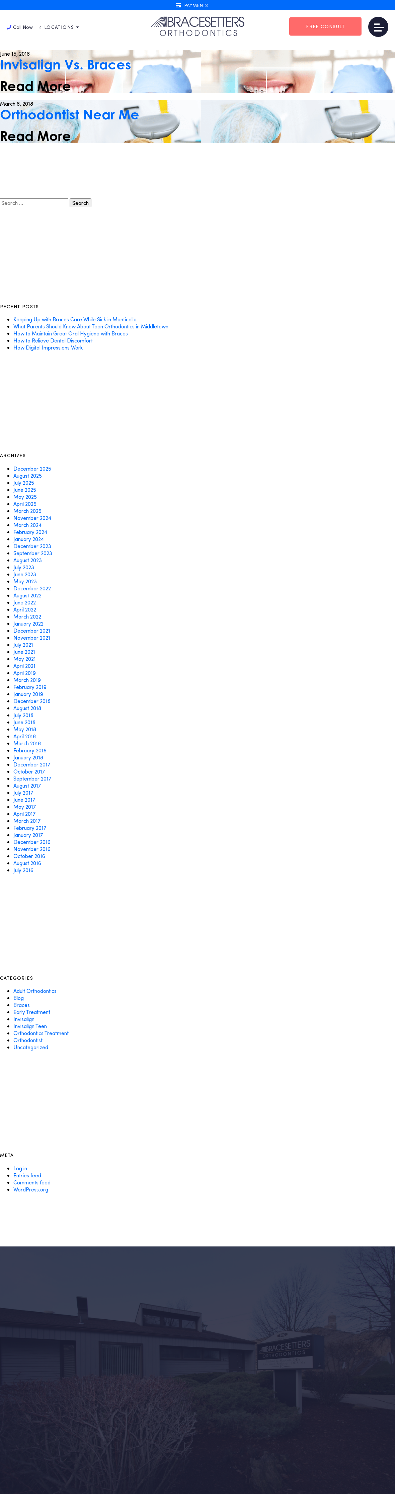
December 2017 (31, 764)
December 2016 (32, 841)
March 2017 (27, 820)
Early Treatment (31, 1011)
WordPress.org (30, 1189)
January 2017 (28, 834)
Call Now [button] (20, 27)
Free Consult (325, 26)
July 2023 (23, 567)
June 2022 (24, 602)
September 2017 (32, 778)
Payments (192, 5)
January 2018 (28, 757)
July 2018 (23, 714)
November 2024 (32, 517)
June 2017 (24, 799)
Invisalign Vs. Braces (65, 64)
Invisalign (23, 1018)
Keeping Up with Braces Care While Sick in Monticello (75, 319)
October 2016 (29, 855)
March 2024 (27, 524)
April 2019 (24, 672)
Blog (18, 997)
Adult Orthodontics (35, 990)
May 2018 (24, 729)
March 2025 (27, 510)
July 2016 (23, 869)
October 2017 (29, 771)
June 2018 (24, 722)
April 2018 (24, 736)
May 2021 (24, 658)
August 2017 (27, 785)
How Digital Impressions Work (48, 347)
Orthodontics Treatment (41, 1032)
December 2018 (32, 700)
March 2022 (27, 616)
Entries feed (27, 1175)
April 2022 (24, 609)
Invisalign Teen (30, 1025)
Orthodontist (28, 1040)
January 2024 (28, 538)
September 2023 (32, 552)
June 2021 (24, 651)
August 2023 (27, 560)
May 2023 (25, 581)
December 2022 (32, 588)
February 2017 (29, 827)
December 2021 (31, 630)
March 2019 (27, 679)
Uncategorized (30, 1047)
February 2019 (30, 686)
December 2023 (32, 545)
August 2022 (27, 595)
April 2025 (24, 503)
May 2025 (25, 496)
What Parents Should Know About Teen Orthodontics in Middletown (90, 326)
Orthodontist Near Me (69, 114)
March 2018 (27, 743)
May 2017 (24, 806)
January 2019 (28, 693)
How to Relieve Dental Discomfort (53, 340)
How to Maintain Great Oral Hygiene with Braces (70, 333)
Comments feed (32, 1182)
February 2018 (30, 750)
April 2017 (24, 813)
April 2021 (24, 665)
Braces (21, 1004)
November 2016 (32, 848)
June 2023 (24, 574)
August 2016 (27, 862)
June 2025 (24, 489)
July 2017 (23, 792)
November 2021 (31, 637)
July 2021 (23, 644)
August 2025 (27, 475)
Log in (20, 1168)
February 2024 (30, 531)
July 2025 (23, 482)
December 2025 (32, 468)
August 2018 (27, 707)
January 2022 (28, 623)
